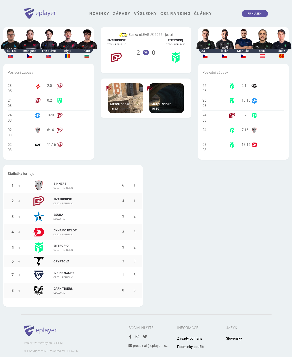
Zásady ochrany (189, 338)
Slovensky (234, 338)
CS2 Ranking (175, 13)
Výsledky (145, 13)
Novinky (99, 13)
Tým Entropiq (175, 50)
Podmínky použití (190, 347)
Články (203, 13)
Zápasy (121, 13)
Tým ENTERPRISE (116, 50)
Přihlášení (255, 13)
